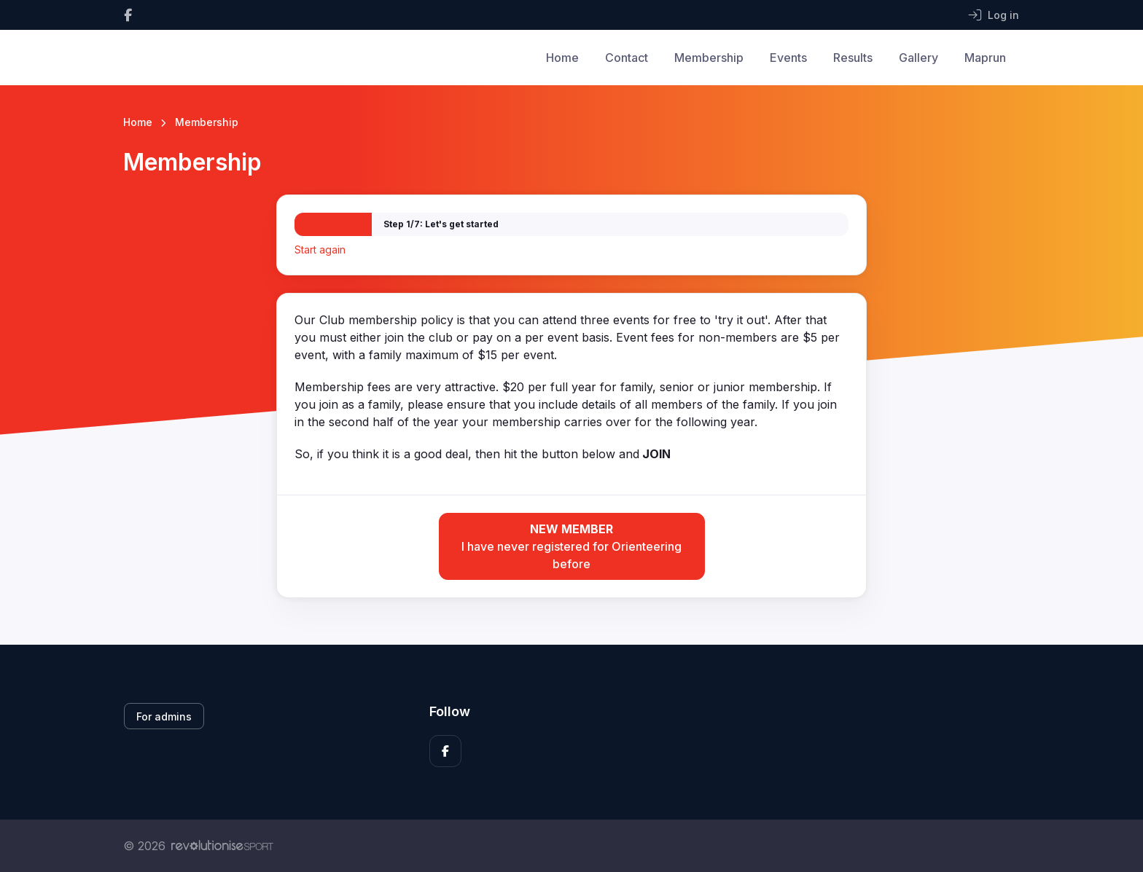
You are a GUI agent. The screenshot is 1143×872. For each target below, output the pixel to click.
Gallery (918, 57)
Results (853, 57)
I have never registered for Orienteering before (572, 545)
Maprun (985, 57)
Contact (626, 57)
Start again (320, 249)
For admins (164, 716)
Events (788, 57)
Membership (709, 57)
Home (562, 57)
